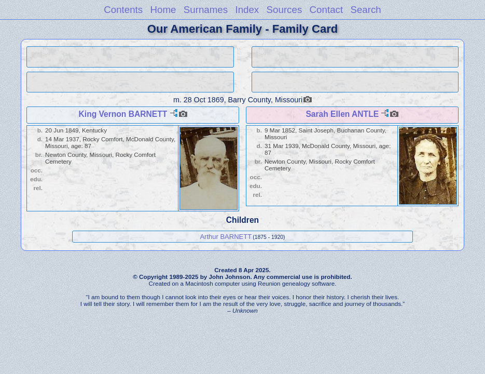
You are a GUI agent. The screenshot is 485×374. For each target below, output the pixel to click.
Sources (284, 9)
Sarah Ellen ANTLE (342, 114)
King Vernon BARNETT (123, 114)
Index (247, 9)
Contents (123, 9)
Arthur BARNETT (226, 237)
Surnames (206, 9)
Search (365, 9)
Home (163, 9)
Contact (326, 9)
